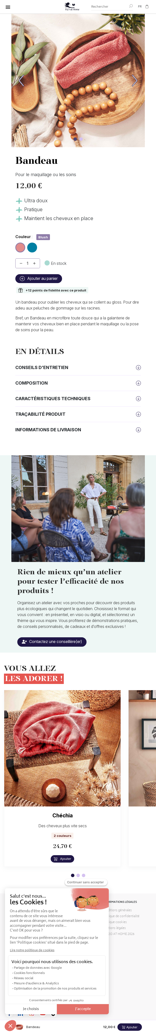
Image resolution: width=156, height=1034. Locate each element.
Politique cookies (114, 922)
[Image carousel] (75, 139)
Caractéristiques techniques (52, 398)
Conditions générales (117, 910)
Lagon (32, 245)
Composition (31, 383)
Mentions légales (114, 928)
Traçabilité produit (40, 414)
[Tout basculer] (8, 7)
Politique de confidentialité (120, 916)
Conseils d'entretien (41, 367)
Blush (20, 246)
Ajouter (62, 859)
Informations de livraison (48, 429)
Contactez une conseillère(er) (52, 641)
